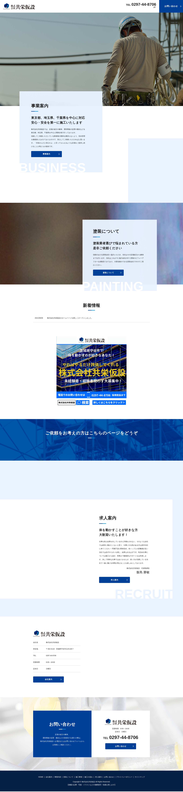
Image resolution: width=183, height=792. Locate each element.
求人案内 (147, 9)
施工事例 (123, 9)
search (154, 9)
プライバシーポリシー (124, 777)
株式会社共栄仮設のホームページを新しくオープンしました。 (70, 318)
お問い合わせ (171, 6)
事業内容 (98, 9)
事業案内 (45, 156)
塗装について (110, 9)
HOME (77, 9)
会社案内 (87, 9)
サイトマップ (140, 777)
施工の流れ (135, 9)
